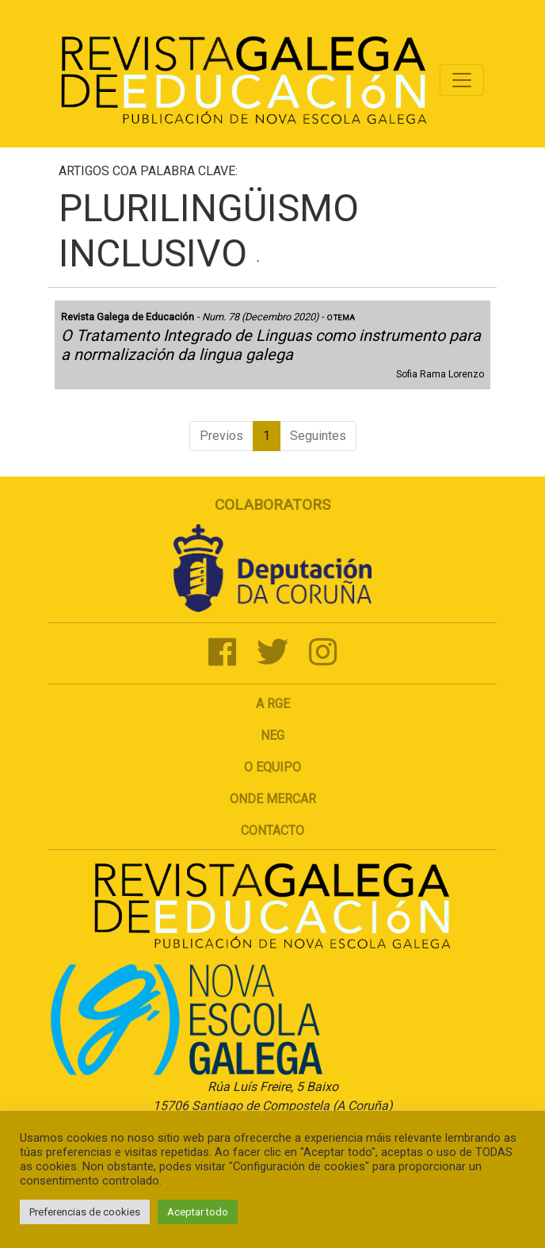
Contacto (272, 830)
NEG (272, 735)
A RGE (273, 703)
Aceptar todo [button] (197, 1212)
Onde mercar (273, 798)
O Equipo (272, 767)
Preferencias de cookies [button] (84, 1212)
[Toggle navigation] (462, 80)
